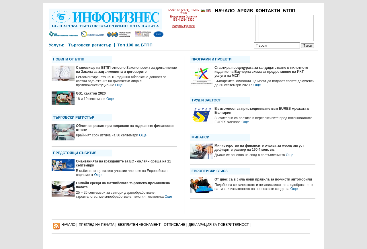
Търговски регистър (89, 44)
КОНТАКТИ (267, 10)
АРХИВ (245, 10)
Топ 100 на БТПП (135, 44)
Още (119, 85)
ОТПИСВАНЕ (175, 225)
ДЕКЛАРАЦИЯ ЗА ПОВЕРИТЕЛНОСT (219, 225)
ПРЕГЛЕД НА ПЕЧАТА (96, 225)
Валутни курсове (183, 26)
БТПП (289, 10)
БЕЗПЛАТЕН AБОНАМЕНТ (139, 225)
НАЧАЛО (225, 10)
